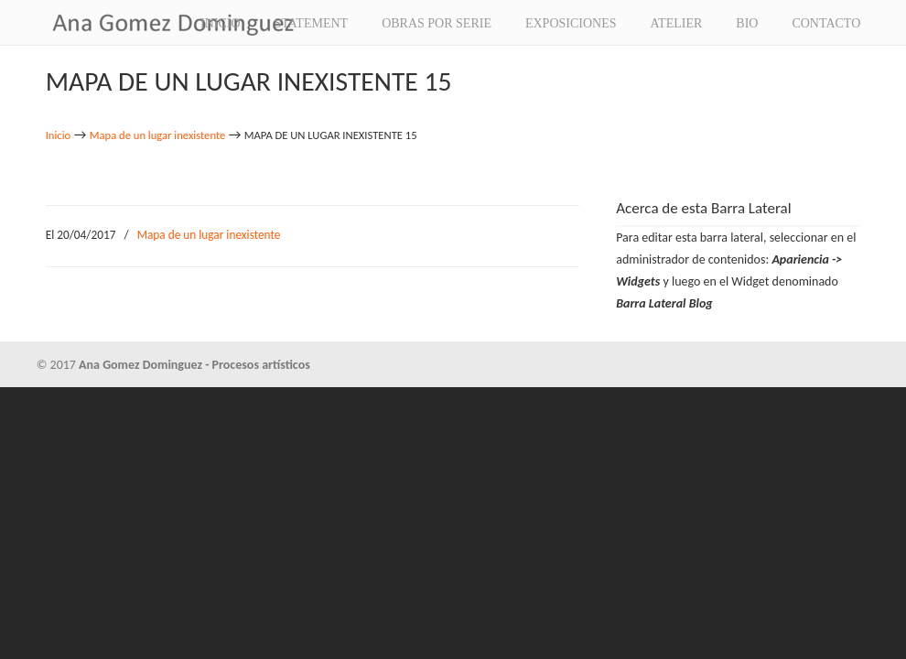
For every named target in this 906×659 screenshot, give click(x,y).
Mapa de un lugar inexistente (158, 135)
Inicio (58, 135)
